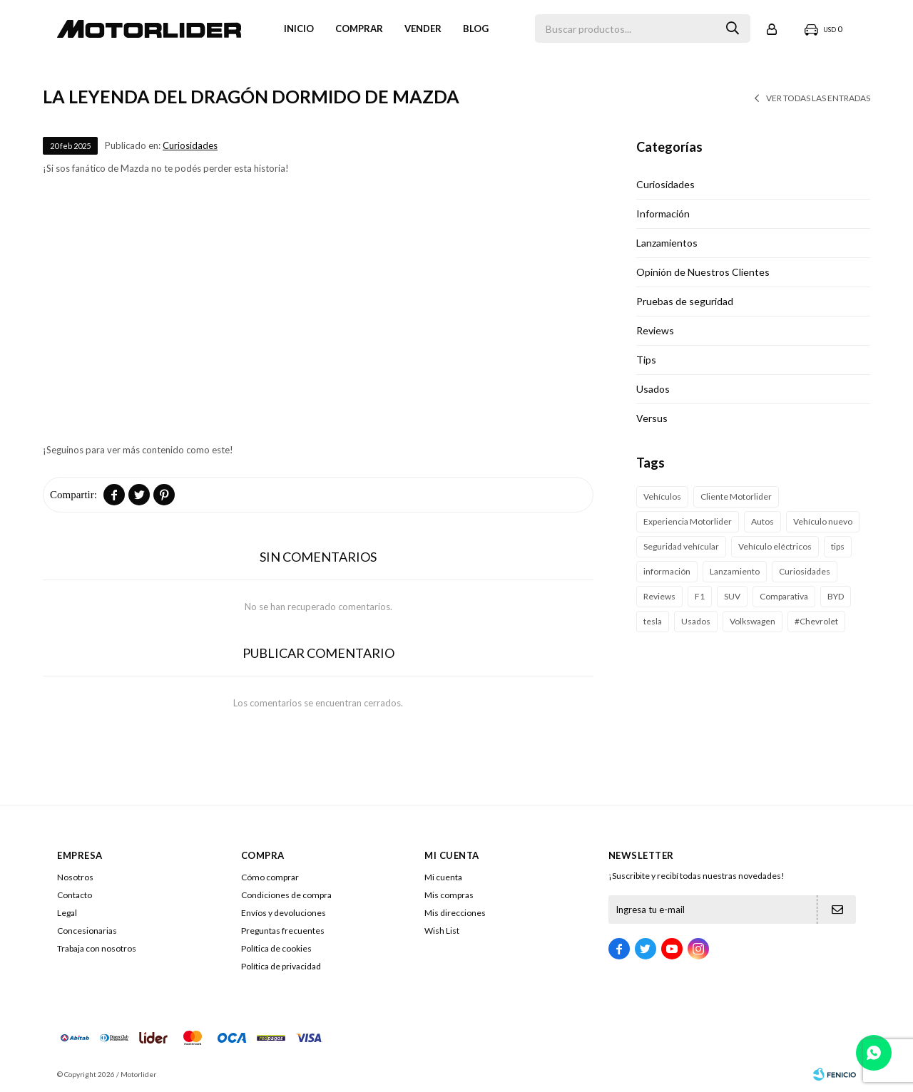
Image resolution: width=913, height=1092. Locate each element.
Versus (652, 418)
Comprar (359, 28)
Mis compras (449, 895)
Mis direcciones (455, 912)
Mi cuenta (443, 877)
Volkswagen (752, 621)
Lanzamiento (735, 571)
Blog (476, 28)
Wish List (441, 930)
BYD (835, 596)
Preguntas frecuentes (283, 930)
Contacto (74, 895)
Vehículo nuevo (822, 521)
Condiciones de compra (286, 895)
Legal (67, 912)
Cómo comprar (270, 877)
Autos (762, 521)
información (666, 571)
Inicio (299, 28)
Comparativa (784, 596)
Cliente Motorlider (736, 496)
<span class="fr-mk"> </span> (318, 313)
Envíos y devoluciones (283, 912)
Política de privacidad (281, 966)
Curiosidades (190, 145)
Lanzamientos (667, 243)
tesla (652, 621)
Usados (653, 389)
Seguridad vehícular (681, 546)
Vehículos (662, 496)
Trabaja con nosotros (96, 948)
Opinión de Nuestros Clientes (703, 272)
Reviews (655, 330)
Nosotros (75, 877)
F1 (700, 596)
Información (663, 213)
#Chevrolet (816, 621)
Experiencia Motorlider (687, 521)
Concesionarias (87, 930)
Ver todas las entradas (818, 98)
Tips (646, 360)
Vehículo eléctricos (775, 546)
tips (838, 546)
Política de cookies (276, 948)
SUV (732, 596)
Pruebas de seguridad (684, 301)
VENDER (423, 28)
